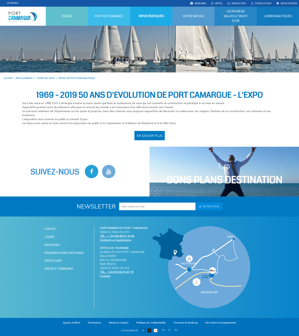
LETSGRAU (12, 3)
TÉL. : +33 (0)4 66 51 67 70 (116, 272)
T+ (176, 330)
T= (163, 330)
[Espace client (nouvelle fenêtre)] (263, 3)
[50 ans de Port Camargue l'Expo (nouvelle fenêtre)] (149, 135)
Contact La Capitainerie (115, 240)
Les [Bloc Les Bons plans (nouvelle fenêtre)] (224, 173)
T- (169, 330)
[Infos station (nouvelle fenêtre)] (289, 3)
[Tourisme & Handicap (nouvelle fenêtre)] (185, 322)
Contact (105, 276)
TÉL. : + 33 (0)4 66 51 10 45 (117, 236)
